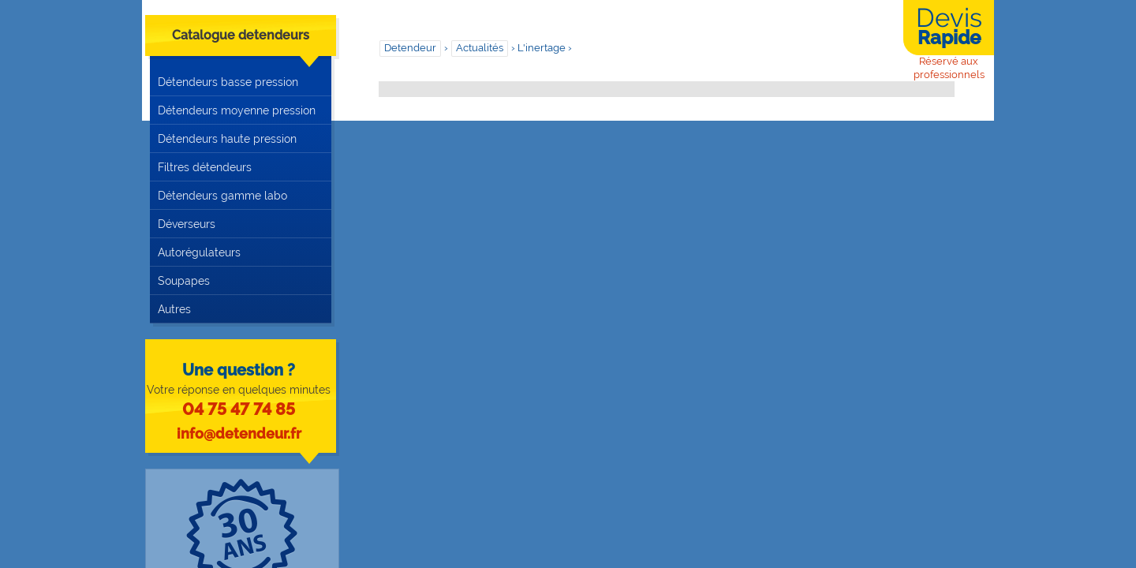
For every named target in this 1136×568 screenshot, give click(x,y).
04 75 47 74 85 (238, 409)
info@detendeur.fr (239, 434)
